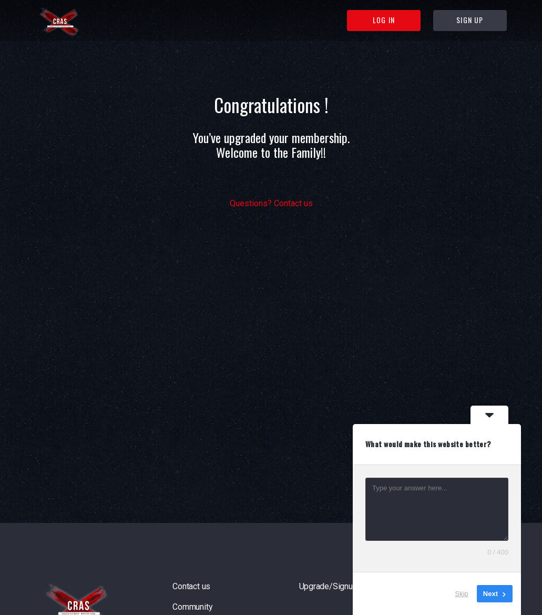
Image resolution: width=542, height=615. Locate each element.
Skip (461, 594)
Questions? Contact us (271, 203)
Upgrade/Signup (328, 586)
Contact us (191, 586)
